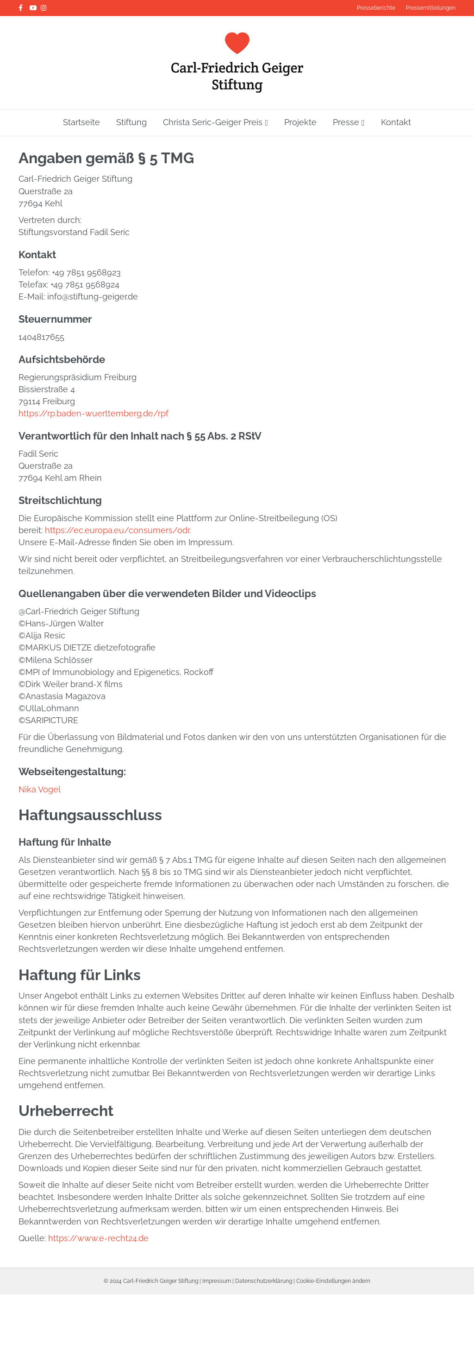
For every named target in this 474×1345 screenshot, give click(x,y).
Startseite (81, 122)
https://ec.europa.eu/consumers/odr (117, 532)
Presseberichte (376, 8)
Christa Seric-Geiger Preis (212, 122)
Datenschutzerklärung (263, 1283)
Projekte (300, 122)
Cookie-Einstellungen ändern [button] (333, 1283)
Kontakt (396, 122)
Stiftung (131, 122)
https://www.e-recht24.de (98, 1240)
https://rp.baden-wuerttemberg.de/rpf (93, 416)
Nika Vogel (40, 792)
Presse (346, 122)
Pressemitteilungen (430, 8)
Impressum (216, 1283)
